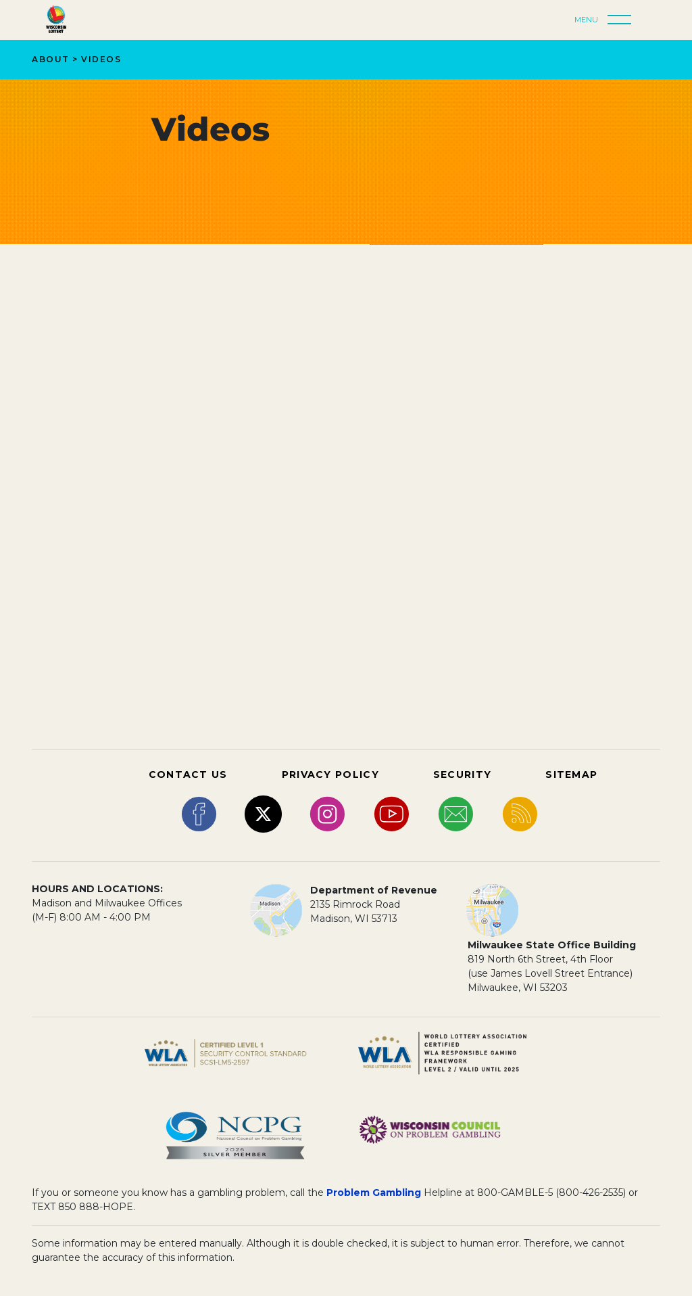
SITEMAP (571, 774)
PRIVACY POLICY (330, 774)
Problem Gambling (373, 1192)
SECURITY (462, 774)
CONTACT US (188, 774)
